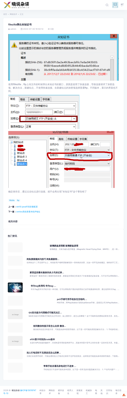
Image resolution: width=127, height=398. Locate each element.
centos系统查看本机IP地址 (28, 211)
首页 (5, 14)
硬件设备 (61, 392)
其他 (102, 392)
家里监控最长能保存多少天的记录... (47, 272)
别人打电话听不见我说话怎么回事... (44, 352)
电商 (96, 392)
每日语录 (118, 392)
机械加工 (89, 392)
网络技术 (13, 14)
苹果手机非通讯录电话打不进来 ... (59, 366)
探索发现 (80, 392)
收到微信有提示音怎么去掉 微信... (49, 326)
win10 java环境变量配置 (27, 206)
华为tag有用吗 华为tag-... (43, 286)
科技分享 (42, 392)
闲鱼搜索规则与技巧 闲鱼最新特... (43, 259)
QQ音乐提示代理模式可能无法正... (45, 312)
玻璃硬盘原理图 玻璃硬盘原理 (64, 246)
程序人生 (70, 392)
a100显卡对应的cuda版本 (42, 339)
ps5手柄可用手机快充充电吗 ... (72, 299)
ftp (18, 200)
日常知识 (109, 392)
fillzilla (12, 200)
